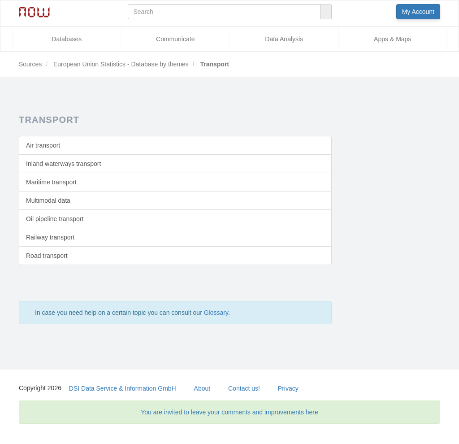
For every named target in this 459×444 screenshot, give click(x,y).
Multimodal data (48, 200)
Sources (30, 64)
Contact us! (244, 388)
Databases (67, 39)
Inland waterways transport (63, 163)
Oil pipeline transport (54, 218)
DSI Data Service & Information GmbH (122, 388)
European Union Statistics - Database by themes (120, 64)
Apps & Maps (392, 39)
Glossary (216, 312)
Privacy (288, 388)
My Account (418, 11)
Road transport (47, 255)
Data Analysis (284, 39)
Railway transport (50, 237)
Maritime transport (51, 182)
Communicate (175, 39)
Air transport (43, 145)
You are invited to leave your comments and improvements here (229, 412)
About (202, 388)
